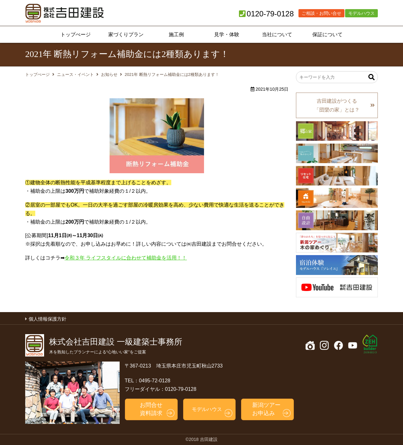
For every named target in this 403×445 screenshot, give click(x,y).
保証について (327, 34)
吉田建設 (64, 13)
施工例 (176, 34)
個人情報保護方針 (47, 319)
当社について (277, 34)
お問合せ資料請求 (151, 409)
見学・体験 (226, 34)
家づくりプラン (126, 34)
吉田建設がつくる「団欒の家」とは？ (337, 105)
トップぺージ (75, 34)
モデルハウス (361, 13)
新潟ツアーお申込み (266, 409)
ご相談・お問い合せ (321, 13)
